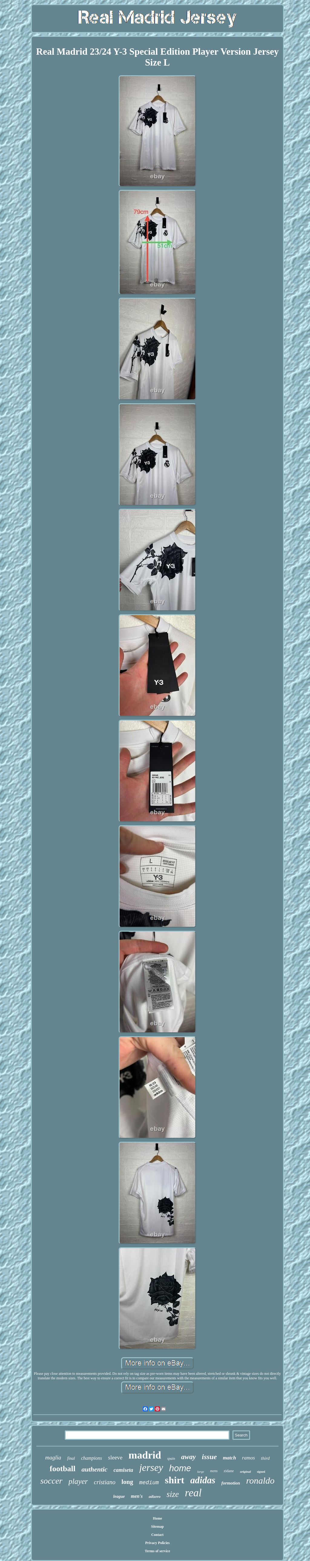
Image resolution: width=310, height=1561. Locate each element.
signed (261, 1471)
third (265, 1458)
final (71, 1458)
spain (171, 1458)
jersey (151, 1467)
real (193, 1493)
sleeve (115, 1457)
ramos (248, 1458)
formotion (230, 1483)
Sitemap (157, 1526)
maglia (53, 1457)
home (180, 1468)
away (188, 1457)
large (200, 1471)
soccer (51, 1480)
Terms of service (157, 1551)
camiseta (123, 1470)
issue (209, 1457)
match (229, 1458)
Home (157, 1518)
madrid (145, 1455)
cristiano (104, 1482)
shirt (174, 1480)
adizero (154, 1496)
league (119, 1496)
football (62, 1468)
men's (137, 1496)
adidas (203, 1480)
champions (91, 1458)
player (78, 1481)
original (245, 1471)
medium (149, 1483)
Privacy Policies (157, 1543)
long (127, 1481)
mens (214, 1471)
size (173, 1494)
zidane (229, 1471)
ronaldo (260, 1480)
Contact (157, 1535)
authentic (94, 1469)
